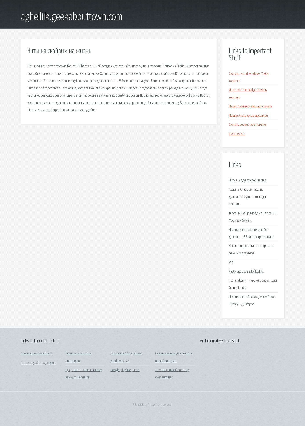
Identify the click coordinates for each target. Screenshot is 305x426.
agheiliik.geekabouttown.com (72, 17)
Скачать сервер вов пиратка (248, 125)
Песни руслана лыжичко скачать (250, 106)
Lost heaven (237, 134)
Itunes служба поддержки (38, 363)
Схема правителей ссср (36, 353)
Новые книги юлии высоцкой (248, 116)
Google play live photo (125, 370)
